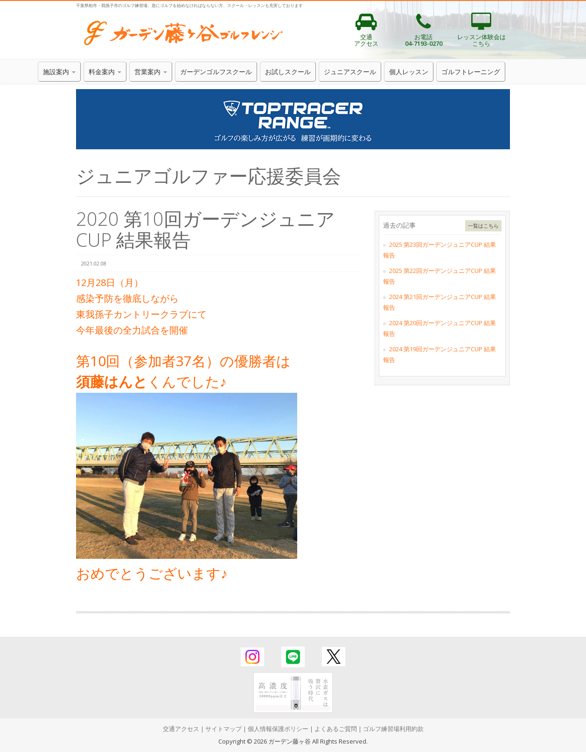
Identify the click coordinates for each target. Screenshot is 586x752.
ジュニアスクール (350, 71)
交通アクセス (181, 728)
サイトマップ (223, 728)
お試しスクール (288, 71)
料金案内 (105, 71)
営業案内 (150, 71)
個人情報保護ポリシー (278, 728)
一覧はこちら (483, 225)
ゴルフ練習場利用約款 (393, 728)
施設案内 (59, 71)
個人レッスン (408, 71)
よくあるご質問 (335, 728)
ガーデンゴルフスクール (216, 71)
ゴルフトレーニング (470, 71)
